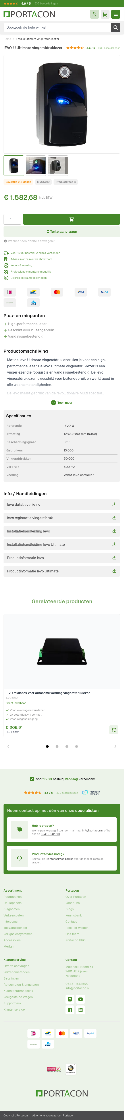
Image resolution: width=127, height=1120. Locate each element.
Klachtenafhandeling (18, 991)
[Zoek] (115, 27)
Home (7, 39)
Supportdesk (12, 1003)
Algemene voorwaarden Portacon (53, 1115)
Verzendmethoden (17, 972)
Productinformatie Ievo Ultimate (62, 571)
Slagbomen (12, 909)
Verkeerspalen (14, 915)
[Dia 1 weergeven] (47, 746)
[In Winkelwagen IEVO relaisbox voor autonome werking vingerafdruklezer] (113, 729)
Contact (71, 922)
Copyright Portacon (16, 1115)
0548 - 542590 (50, 834)
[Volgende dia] (115, 746)
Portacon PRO (75, 940)
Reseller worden (77, 928)
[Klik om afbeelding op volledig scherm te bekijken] (62, 104)
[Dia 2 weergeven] (57, 746)
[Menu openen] (115, 14)
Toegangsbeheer (15, 928)
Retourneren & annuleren (21, 985)
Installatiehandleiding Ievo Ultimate (62, 544)
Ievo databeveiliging (62, 504)
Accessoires (12, 940)
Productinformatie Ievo (62, 557)
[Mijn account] (94, 14)
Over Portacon (75, 897)
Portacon (72, 890)
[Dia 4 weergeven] (76, 746)
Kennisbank (73, 915)
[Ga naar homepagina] (29, 14)
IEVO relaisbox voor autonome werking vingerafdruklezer (48, 693)
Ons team (72, 934)
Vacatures (72, 903)
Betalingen (11, 978)
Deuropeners (12, 903)
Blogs (69, 909)
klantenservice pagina (59, 859)
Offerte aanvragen (16, 966)
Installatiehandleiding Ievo (62, 531)
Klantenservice (15, 960)
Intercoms (10, 922)
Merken (9, 946)
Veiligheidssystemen (18, 934)
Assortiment (13, 890)
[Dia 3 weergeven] (67, 746)
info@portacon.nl (92, 830)
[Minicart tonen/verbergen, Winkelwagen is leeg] (105, 14)
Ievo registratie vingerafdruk (62, 517)
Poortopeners (13, 897)
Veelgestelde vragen (18, 997)
